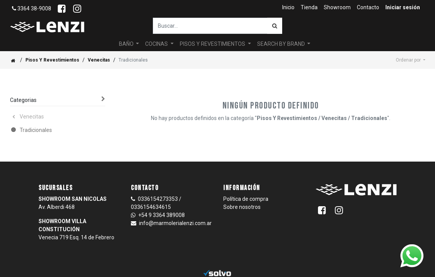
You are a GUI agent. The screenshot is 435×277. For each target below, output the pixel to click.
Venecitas (99, 60)
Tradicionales (36, 130)
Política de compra (245, 199)
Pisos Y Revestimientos (52, 60)
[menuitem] (288, 7)
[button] (410, 60)
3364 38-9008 (31, 8)
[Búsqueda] (274, 26)
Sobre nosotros (242, 207)
